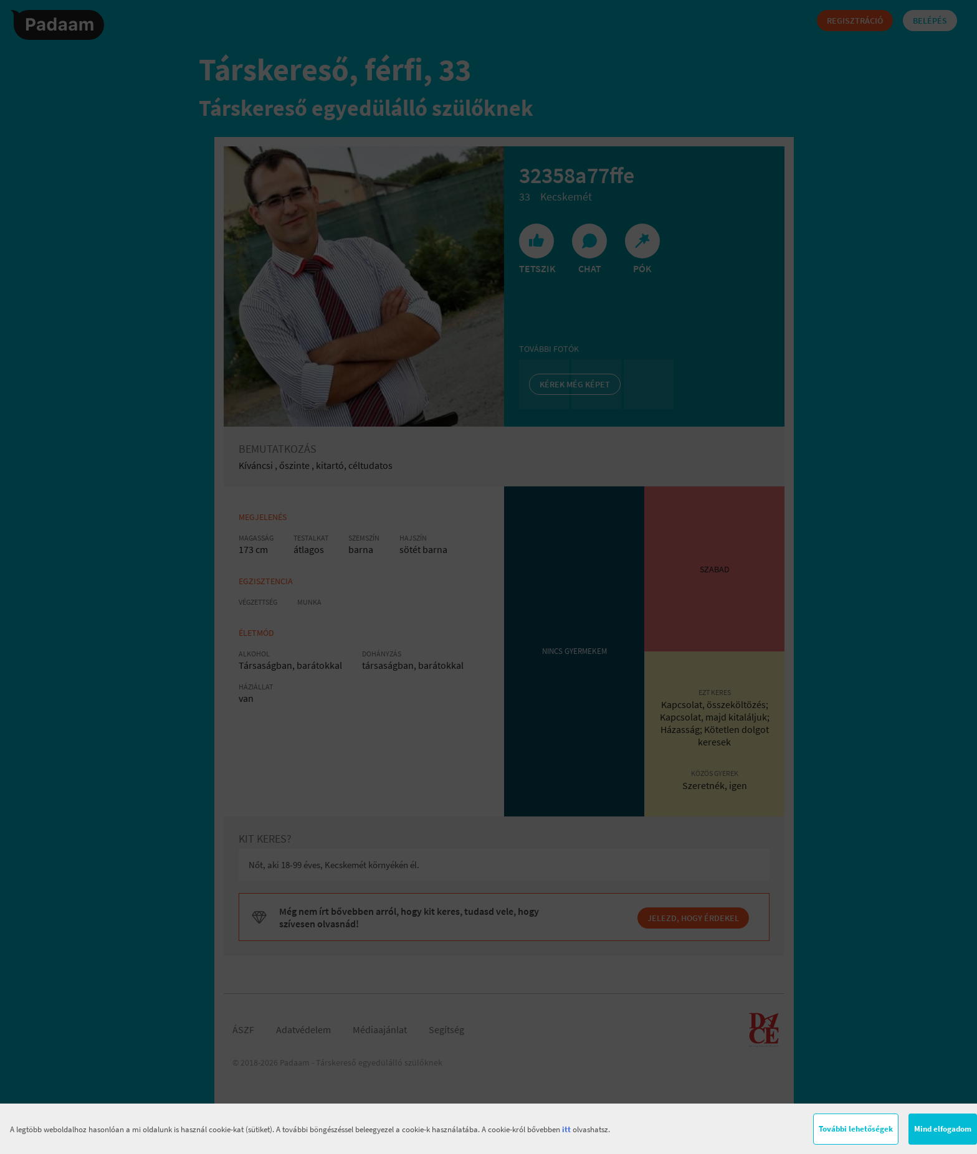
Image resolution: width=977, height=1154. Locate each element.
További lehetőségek (856, 1128)
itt (566, 1129)
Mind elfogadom (942, 1128)
